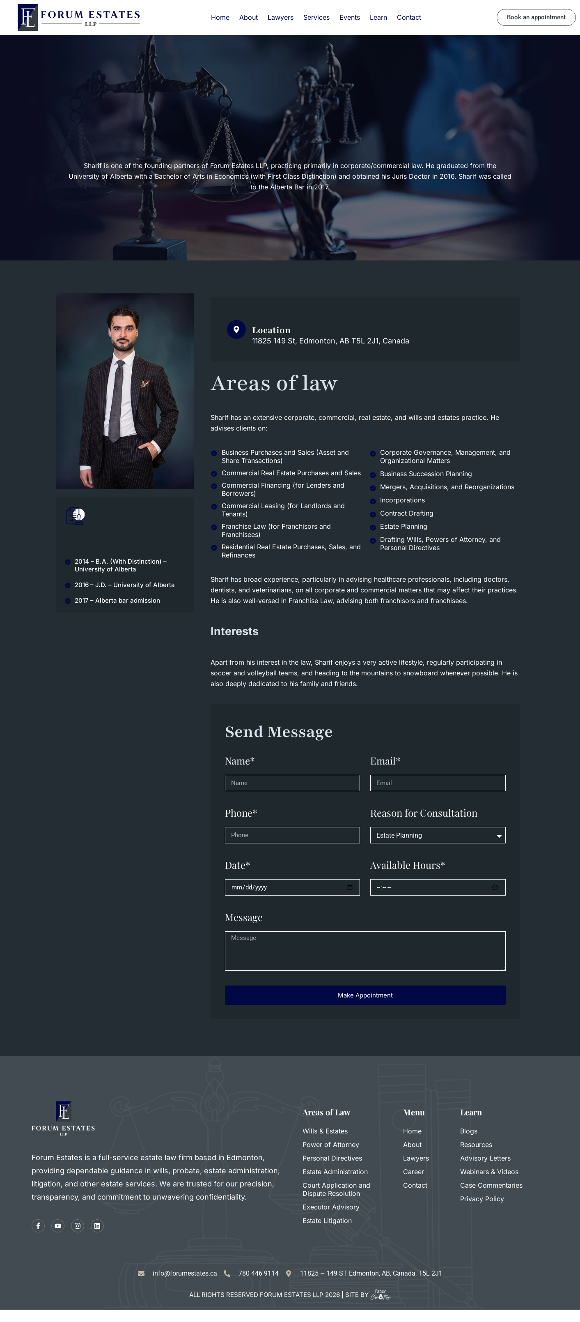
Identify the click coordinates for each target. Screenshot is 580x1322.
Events (349, 17)
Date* (237, 864)
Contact (409, 17)
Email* (385, 760)
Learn (378, 17)
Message (244, 917)
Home (220, 17)
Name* (240, 760)
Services (316, 17)
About (248, 17)
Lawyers (280, 17)
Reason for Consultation (423, 812)
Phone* (241, 812)
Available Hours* (407, 864)
